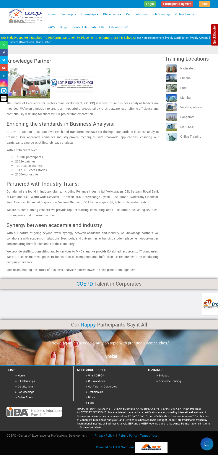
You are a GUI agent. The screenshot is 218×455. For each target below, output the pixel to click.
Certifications (136, 14)
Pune (176, 88)
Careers (14, 42)
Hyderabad (180, 68)
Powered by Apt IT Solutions (115, 447)
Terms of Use (148, 435)
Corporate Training (170, 381)
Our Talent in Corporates (102, 386)
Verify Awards (200, 38)
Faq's (91, 402)
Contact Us (79, 27)
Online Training (183, 136)
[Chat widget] (206, 443)
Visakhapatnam (184, 107)
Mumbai (179, 97)
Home (51, 14)
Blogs (64, 27)
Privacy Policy (104, 435)
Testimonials (95, 392)
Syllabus (164, 375)
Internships (89, 14)
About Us (98, 27)
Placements (112, 14)
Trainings (68, 14)
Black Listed (43, 42)
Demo (204, 4)
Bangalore (180, 117)
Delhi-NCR (180, 127)
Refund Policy (128, 435)
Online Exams (184, 14)
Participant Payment (177, 4)
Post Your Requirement (150, 38)
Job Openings (161, 14)
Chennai (179, 78)
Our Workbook (96, 381)
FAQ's (51, 27)
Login (150, 4)
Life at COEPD (118, 27)
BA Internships (26, 381)
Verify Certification (178, 38)
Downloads (27, 42)
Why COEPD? (96, 375)
